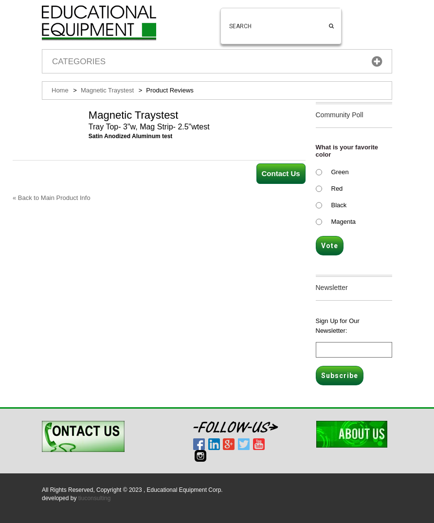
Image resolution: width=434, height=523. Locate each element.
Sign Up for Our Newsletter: (338, 325)
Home (60, 90)
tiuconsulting (94, 498)
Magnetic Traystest (107, 90)
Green (340, 172)
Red (337, 188)
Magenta (343, 221)
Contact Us (281, 173)
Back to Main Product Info (51, 197)
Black (339, 205)
